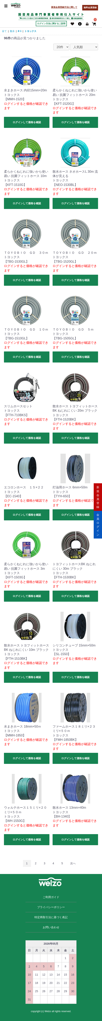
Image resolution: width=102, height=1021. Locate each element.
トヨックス (30, 31)
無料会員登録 (90, 7)
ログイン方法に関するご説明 (51, 23)
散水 (12, 31)
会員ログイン (97, 524)
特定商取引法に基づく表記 (51, 917)
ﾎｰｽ (19, 31)
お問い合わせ (51, 927)
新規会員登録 (97, 496)
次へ (73, 863)
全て (4, 31)
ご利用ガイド (51, 897)
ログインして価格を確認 (27, 122)
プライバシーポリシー (51, 907)
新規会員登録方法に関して (64, 7)
